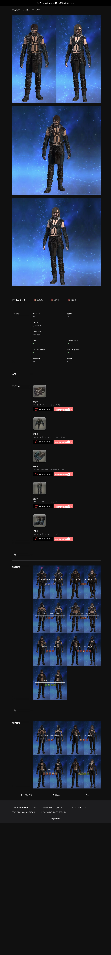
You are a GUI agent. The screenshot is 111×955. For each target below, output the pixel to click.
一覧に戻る (26, 899)
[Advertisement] (56, 307)
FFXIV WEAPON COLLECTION (23, 944)
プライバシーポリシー (78, 939)
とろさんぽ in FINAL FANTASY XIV (53, 944)
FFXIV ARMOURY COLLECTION (55, 3)
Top (86, 899)
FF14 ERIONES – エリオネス (51, 939)
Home (56, 899)
